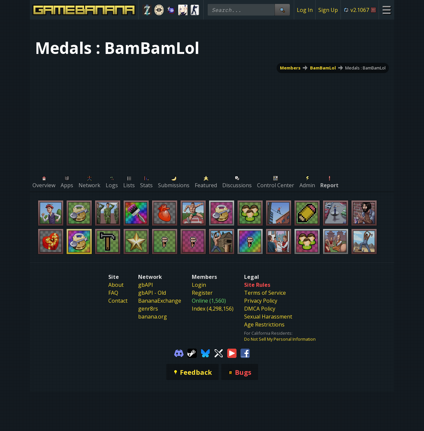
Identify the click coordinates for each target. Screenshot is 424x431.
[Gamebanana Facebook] (245, 352)
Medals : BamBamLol (365, 68)
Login (199, 284)
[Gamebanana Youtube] (232, 352)
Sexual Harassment (268, 316)
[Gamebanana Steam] (192, 352)
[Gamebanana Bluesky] (205, 352)
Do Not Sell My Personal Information (280, 339)
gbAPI (145, 284)
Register (202, 292)
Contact (118, 300)
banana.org (152, 316)
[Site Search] (282, 10)
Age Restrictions (264, 324)
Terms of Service (265, 292)
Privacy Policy (260, 300)
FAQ (113, 292)
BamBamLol (323, 68)
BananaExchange (159, 300)
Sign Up (328, 10)
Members (290, 68)
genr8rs (148, 308)
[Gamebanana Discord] (179, 352)
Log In (305, 10)
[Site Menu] (386, 10)
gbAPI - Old (152, 292)
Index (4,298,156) (213, 308)
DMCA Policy (259, 308)
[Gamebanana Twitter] (218, 352)
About (116, 284)
